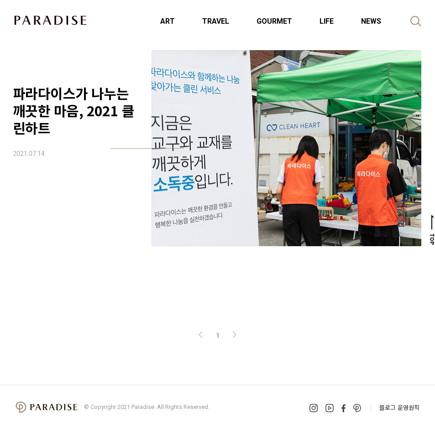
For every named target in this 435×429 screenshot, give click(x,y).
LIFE (327, 21)
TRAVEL (215, 21)
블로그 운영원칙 (399, 407)
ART (167, 21)
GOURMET (274, 21)
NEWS (371, 21)
